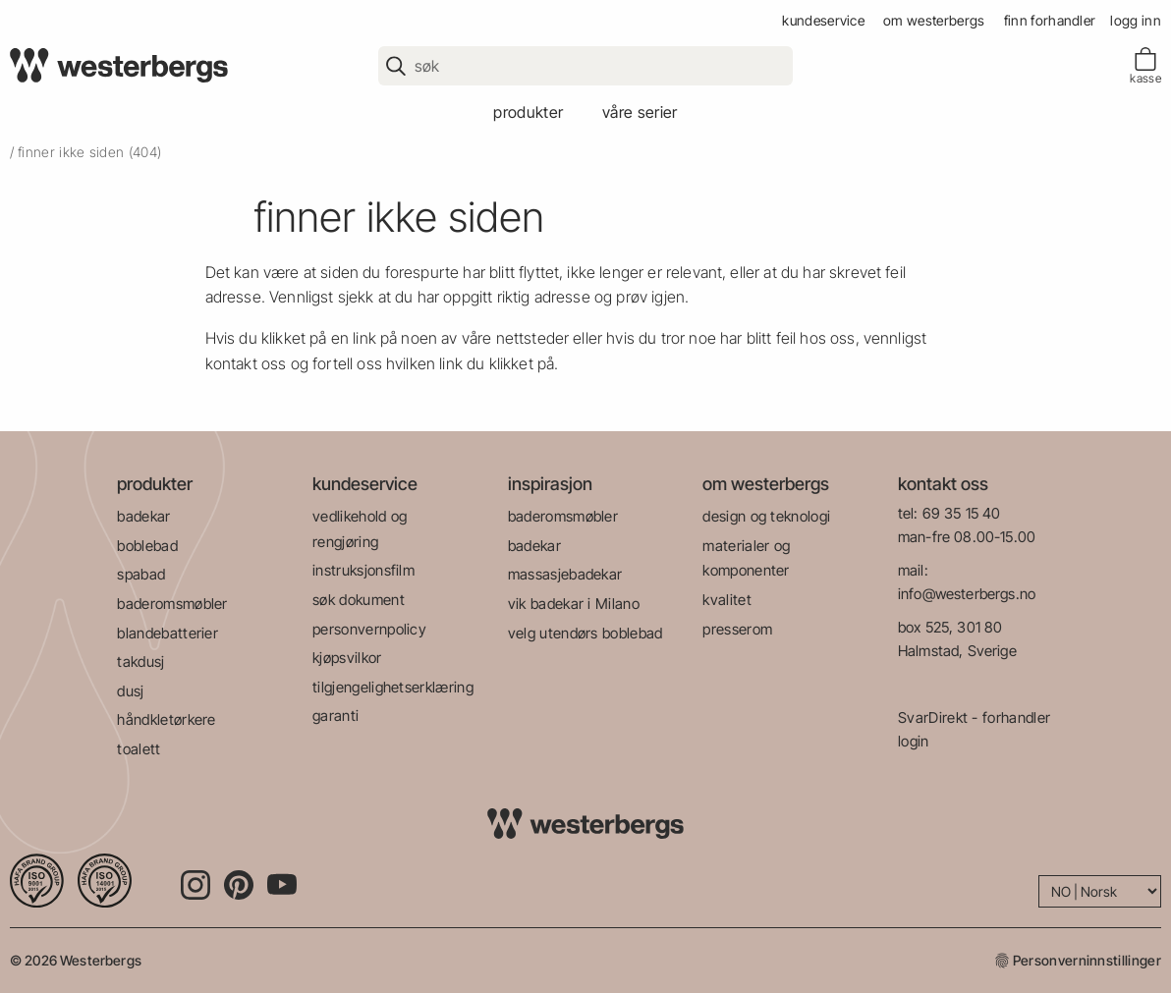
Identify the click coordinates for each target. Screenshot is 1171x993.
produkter (528, 112)
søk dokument (358, 599)
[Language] (1099, 891)
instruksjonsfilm (363, 570)
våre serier (640, 112)
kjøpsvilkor (347, 657)
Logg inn (1135, 20)
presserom (737, 629)
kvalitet (727, 599)
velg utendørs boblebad (585, 633)
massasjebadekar (565, 574)
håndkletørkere (166, 719)
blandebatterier (167, 633)
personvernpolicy (369, 629)
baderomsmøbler (172, 603)
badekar (143, 516)
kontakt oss (943, 483)
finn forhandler (1050, 20)
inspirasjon (550, 483)
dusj (130, 691)
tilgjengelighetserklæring (393, 687)
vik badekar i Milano (574, 603)
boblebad (147, 545)
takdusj (140, 661)
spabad (141, 574)
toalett (138, 749)
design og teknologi (766, 516)
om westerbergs (933, 20)
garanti (335, 715)
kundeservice (823, 20)
